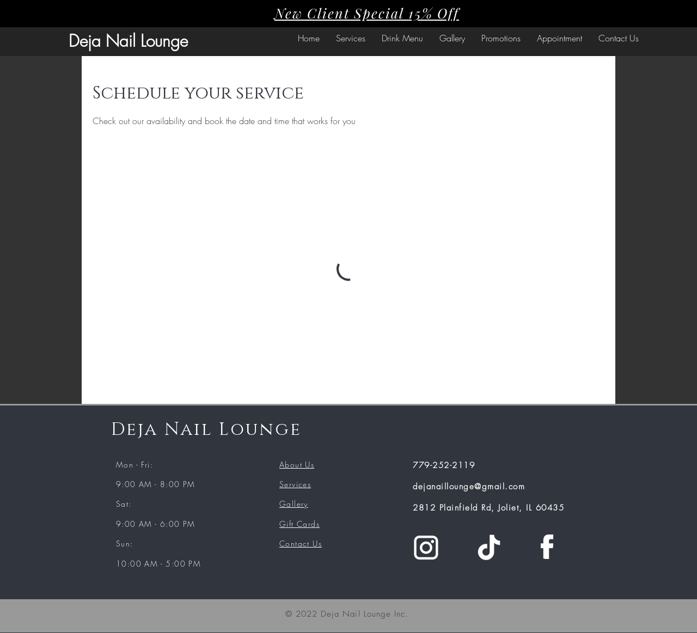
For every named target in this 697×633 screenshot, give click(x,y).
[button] (351, 38)
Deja (87, 41)
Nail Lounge (147, 41)
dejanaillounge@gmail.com (469, 486)
